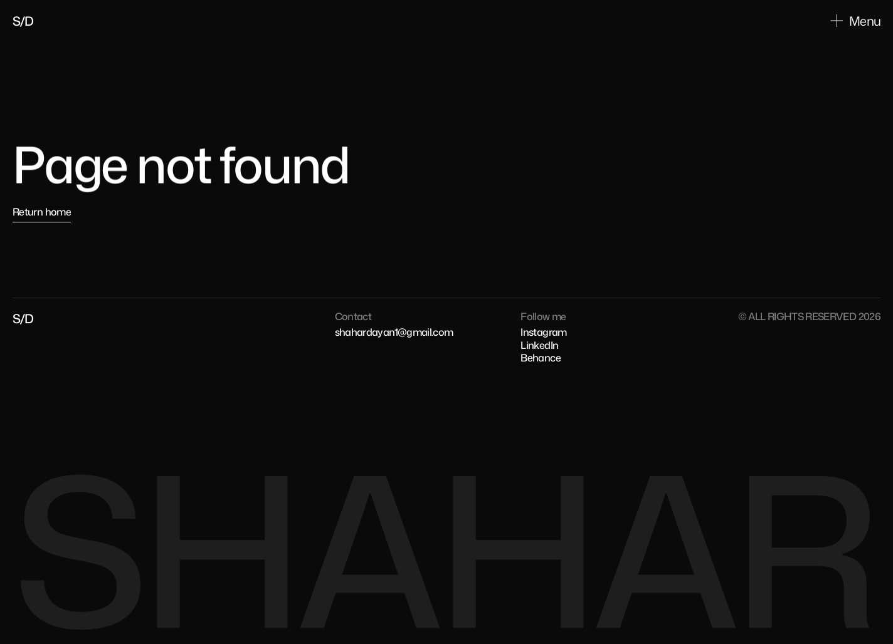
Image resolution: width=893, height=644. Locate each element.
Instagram (543, 332)
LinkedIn (539, 345)
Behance (540, 358)
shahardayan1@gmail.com (394, 332)
